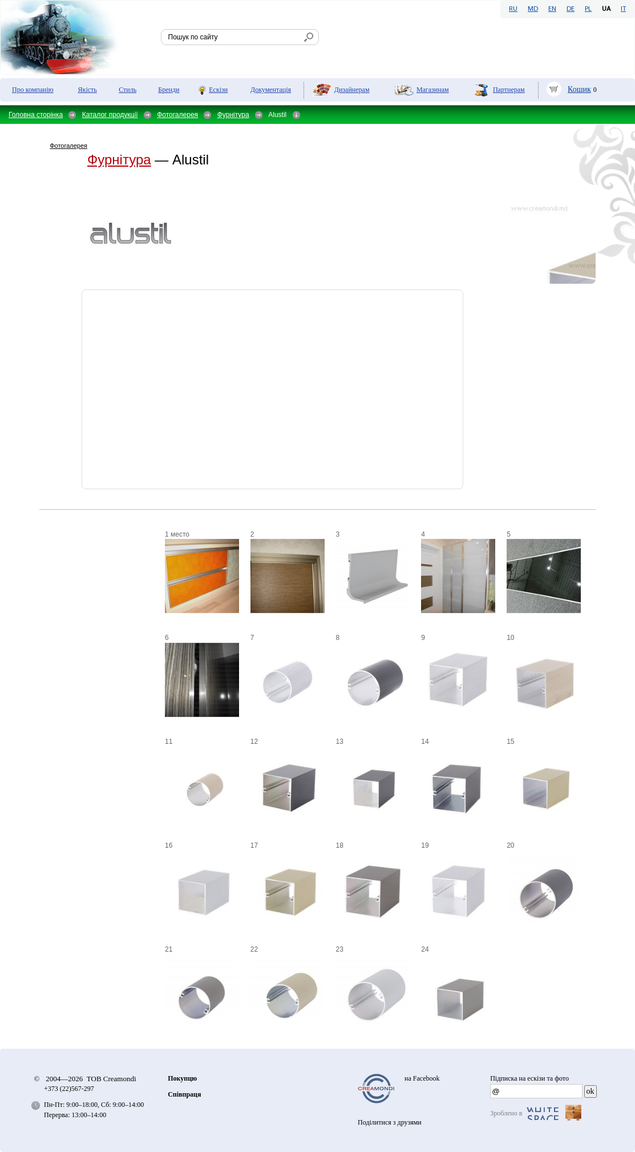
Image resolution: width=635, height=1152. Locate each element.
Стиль (127, 90)
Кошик (579, 89)
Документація (270, 90)
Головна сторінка (36, 115)
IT (623, 9)
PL (588, 9)
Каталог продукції (110, 115)
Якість (87, 90)
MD (533, 9)
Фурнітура (233, 115)
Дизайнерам (352, 90)
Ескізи (218, 90)
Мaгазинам (432, 90)
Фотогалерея (177, 115)
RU (513, 9)
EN (552, 9)
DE (571, 9)
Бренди (168, 90)
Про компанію (33, 90)
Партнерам (509, 90)
